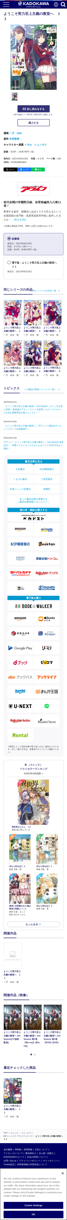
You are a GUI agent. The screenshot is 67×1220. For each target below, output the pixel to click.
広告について (41, 1149)
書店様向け (30, 1153)
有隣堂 (46, 489)
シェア (26, 169)
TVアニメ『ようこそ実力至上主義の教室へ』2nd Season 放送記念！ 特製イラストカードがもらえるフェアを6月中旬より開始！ (33, 445)
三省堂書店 (47, 479)
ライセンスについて (13, 1153)
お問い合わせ (10, 1160)
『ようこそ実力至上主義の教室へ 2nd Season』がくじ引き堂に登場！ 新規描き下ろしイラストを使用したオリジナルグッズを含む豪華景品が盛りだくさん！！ (33, 409)
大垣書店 (20, 469)
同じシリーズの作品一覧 (44, 290)
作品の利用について (36, 1157)
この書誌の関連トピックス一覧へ (40, 389)
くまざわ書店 (20, 479)
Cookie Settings (33, 1205)
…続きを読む (19, 219)
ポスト (12, 169)
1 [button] (31, 1054)
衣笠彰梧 (14, 138)
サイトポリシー (50, 1160)
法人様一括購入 (46, 1153)
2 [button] (35, 1054)
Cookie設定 (9, 1164)
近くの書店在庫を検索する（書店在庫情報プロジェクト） (33, 500)
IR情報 (18, 1149)
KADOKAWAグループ (14, 1157)
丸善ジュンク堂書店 (20, 489)
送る (39, 169)
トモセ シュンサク (35, 144)
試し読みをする (33, 109)
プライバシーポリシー (29, 1160)
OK (33, 1214)
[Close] (63, 1173)
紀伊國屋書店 (47, 469)
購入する (34, 122)
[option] (14, 963)
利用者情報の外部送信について (32, 1164)
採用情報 (28, 1149)
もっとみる (32, 924)
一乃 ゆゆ (15, 133)
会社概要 (8, 1149)
